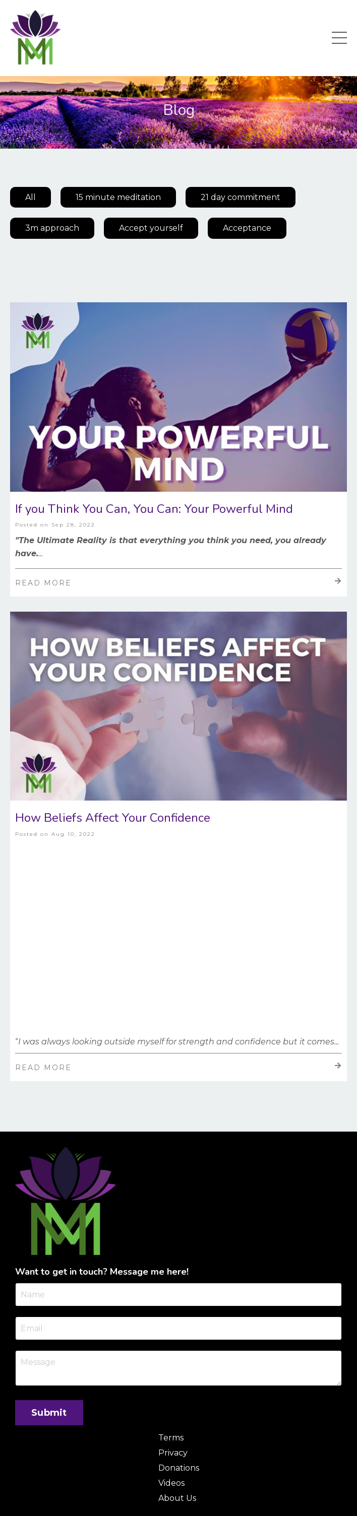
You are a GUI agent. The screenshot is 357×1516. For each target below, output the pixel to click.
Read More (178, 582)
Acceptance (247, 228)
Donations (178, 1468)
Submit (49, 1412)
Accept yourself (151, 228)
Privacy (173, 1453)
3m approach (52, 228)
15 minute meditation (118, 197)
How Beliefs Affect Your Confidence (112, 818)
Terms (171, 1437)
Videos (171, 1483)
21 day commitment (240, 197)
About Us (177, 1498)
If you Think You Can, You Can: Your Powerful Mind (154, 509)
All (30, 197)
